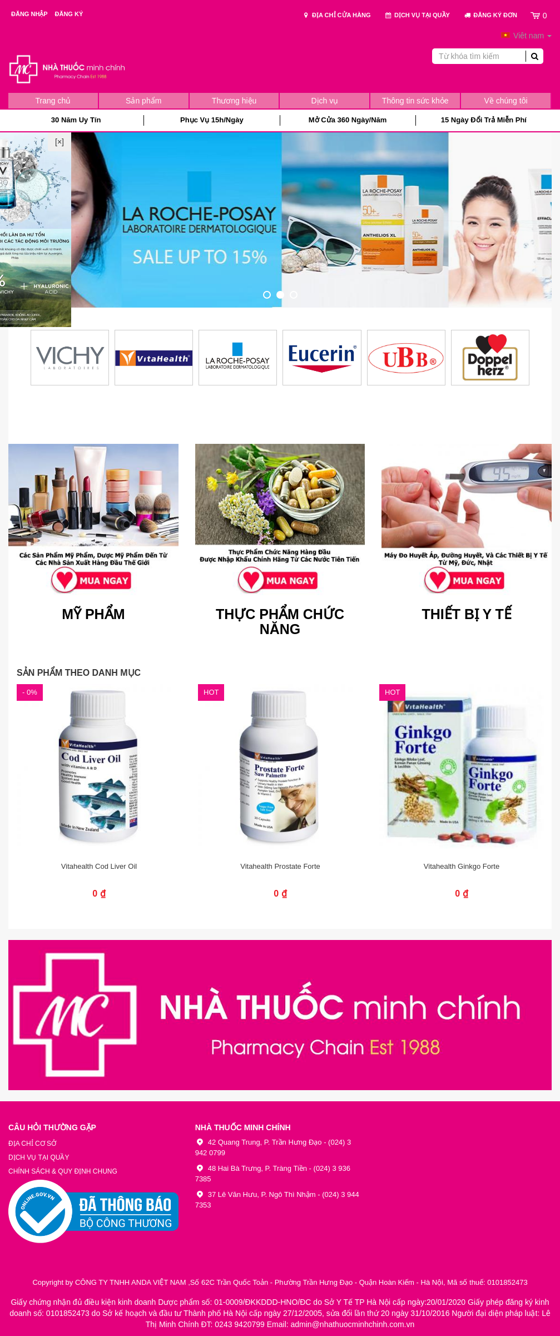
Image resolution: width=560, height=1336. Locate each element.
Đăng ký (69, 14)
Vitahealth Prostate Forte (280, 866)
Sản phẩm (143, 100)
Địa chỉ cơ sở (32, 1143)
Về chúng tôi (506, 100)
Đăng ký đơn (490, 15)
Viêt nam (526, 35)
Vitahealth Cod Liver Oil (99, 866)
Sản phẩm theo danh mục (79, 672)
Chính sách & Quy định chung (62, 1171)
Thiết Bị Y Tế (466, 614)
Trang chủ (53, 100)
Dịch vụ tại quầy (417, 15)
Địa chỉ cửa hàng (336, 15)
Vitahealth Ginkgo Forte (461, 866)
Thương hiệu (234, 100)
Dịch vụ (325, 100)
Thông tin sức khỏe (415, 100)
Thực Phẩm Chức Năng (280, 622)
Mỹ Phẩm (93, 614)
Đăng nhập (30, 14)
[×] (59, 141)
